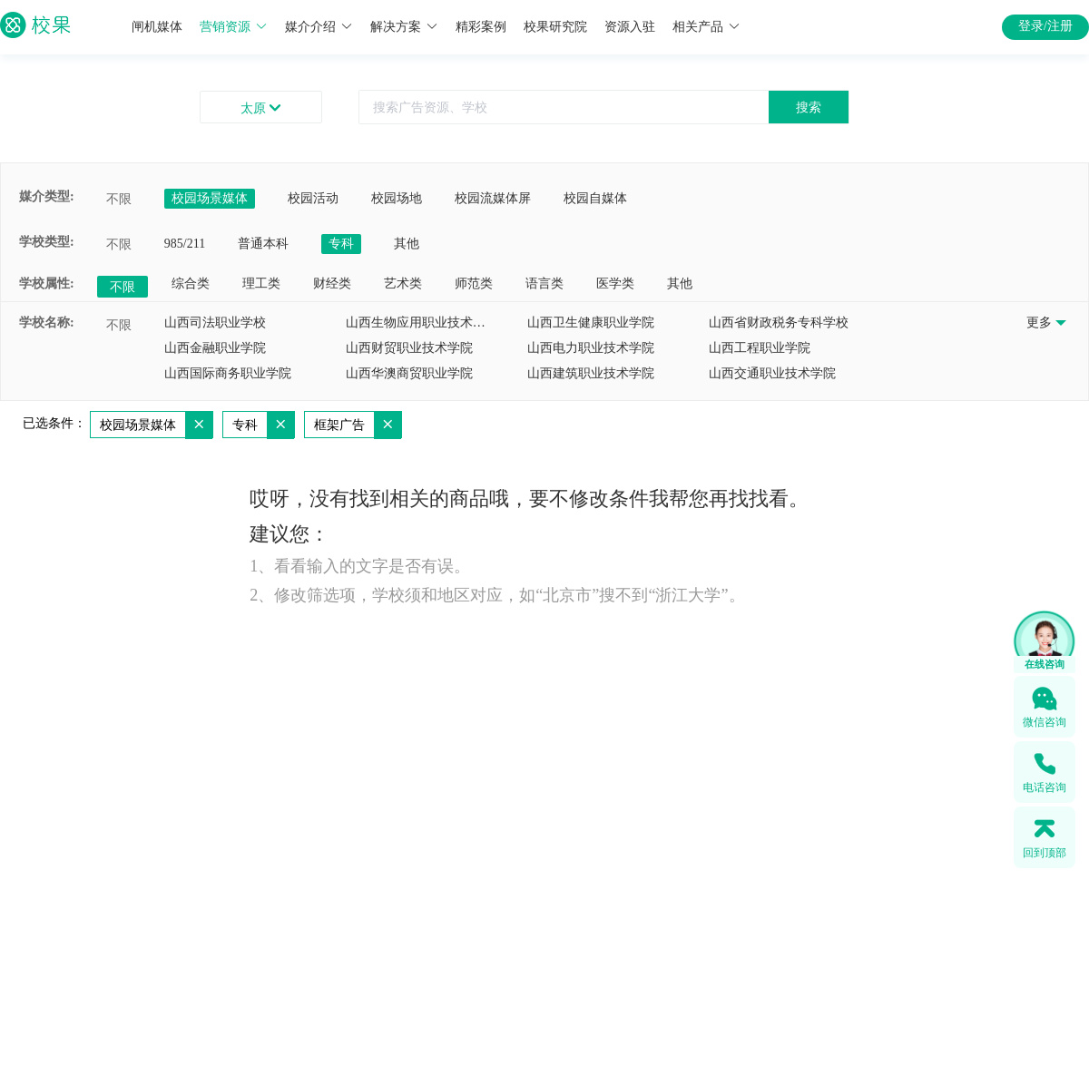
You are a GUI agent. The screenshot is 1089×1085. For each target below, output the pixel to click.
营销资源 (234, 27)
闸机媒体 (157, 27)
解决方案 (404, 27)
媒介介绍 (319, 27)
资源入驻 (629, 27)
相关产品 (706, 27)
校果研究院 (555, 27)
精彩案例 (481, 27)
